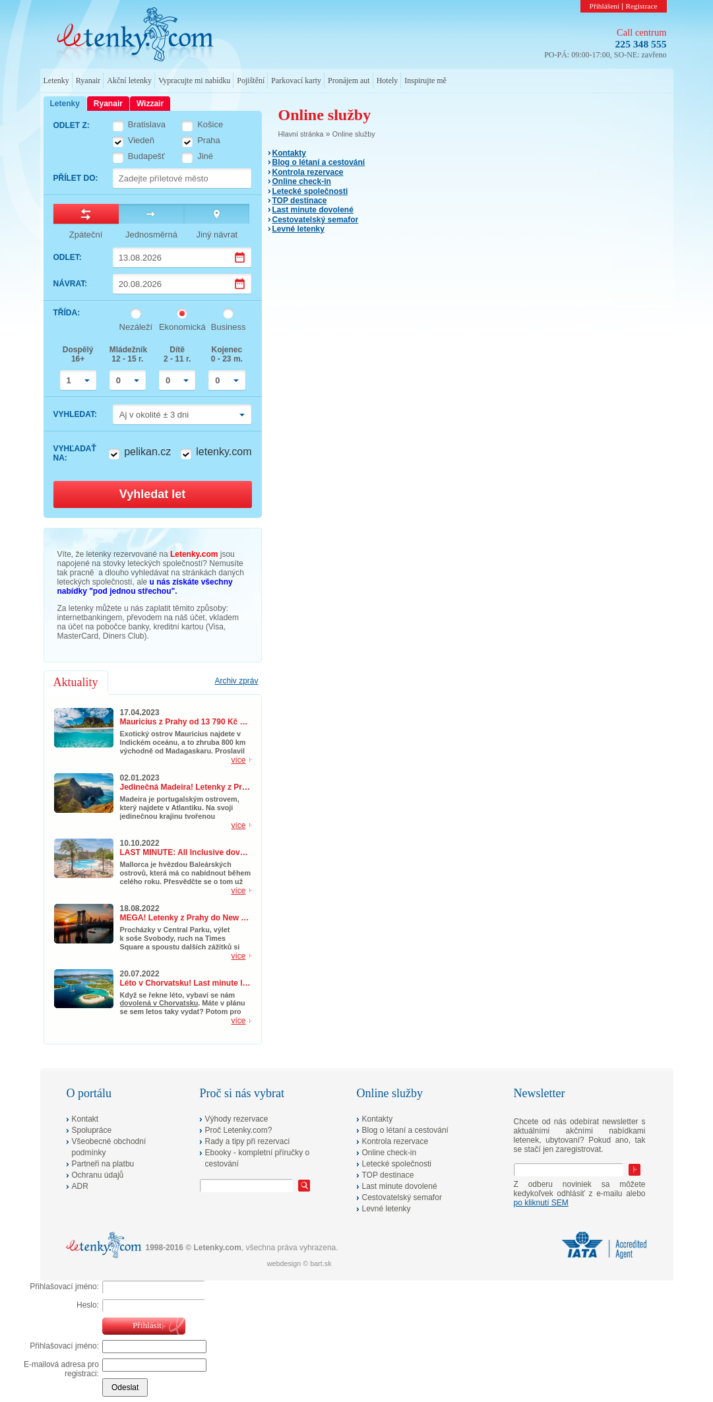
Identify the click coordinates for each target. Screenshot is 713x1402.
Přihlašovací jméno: (64, 1286)
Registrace (641, 6)
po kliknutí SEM (541, 1202)
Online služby (353, 134)
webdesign (284, 1263)
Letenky (56, 80)
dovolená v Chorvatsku (159, 1003)
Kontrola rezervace (308, 172)
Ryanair (88, 80)
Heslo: (88, 1305)
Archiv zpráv (236, 680)
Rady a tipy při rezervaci (247, 1141)
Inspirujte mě (425, 80)
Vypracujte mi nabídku (194, 80)
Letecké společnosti (310, 191)
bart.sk (320, 1263)
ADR (80, 1186)
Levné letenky (298, 229)
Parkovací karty (296, 80)
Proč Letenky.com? (238, 1130)
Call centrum (641, 32)
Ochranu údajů (98, 1175)
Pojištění (250, 80)
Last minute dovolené (313, 209)
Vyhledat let (152, 494)
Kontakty (289, 153)
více (238, 760)
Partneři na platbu (103, 1163)
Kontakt (85, 1119)
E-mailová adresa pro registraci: (61, 1369)
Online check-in (301, 181)
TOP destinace (299, 200)
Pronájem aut (349, 80)
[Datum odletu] (182, 257)
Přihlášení (605, 6)
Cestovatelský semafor (315, 219)
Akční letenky (129, 80)
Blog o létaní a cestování (318, 162)
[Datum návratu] (182, 284)
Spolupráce (92, 1130)
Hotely (387, 80)
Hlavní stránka (301, 134)
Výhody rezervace (236, 1119)
